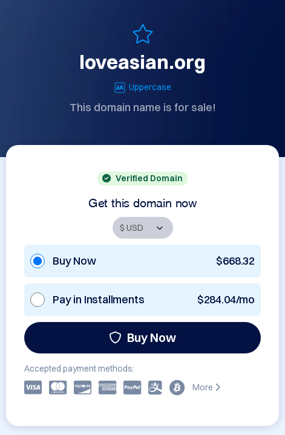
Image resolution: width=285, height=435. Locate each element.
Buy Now (142, 337)
